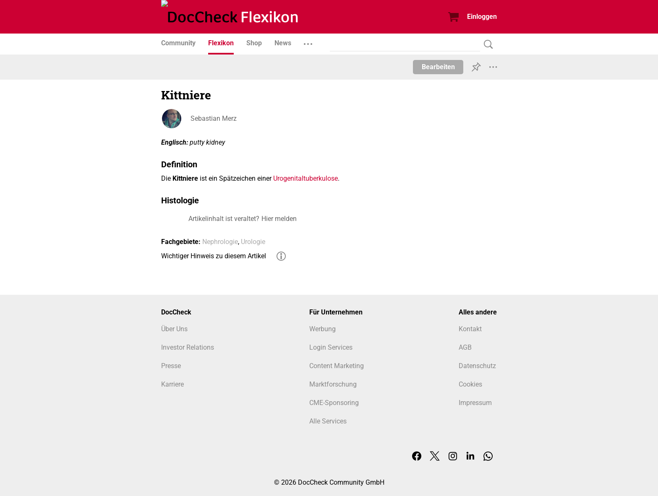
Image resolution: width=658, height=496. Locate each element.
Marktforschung (333, 384)
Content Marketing (336, 366)
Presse (171, 366)
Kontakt (470, 329)
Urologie (253, 242)
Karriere (172, 384)
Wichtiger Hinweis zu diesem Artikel (213, 256)
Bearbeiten (438, 67)
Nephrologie (220, 242)
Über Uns (174, 329)
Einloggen (482, 17)
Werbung (322, 329)
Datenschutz (477, 366)
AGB (465, 347)
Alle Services (328, 421)
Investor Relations (187, 347)
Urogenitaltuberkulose (305, 178)
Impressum (475, 403)
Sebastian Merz (214, 118)
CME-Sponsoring (334, 403)
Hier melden (279, 219)
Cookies (470, 384)
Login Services (330, 347)
